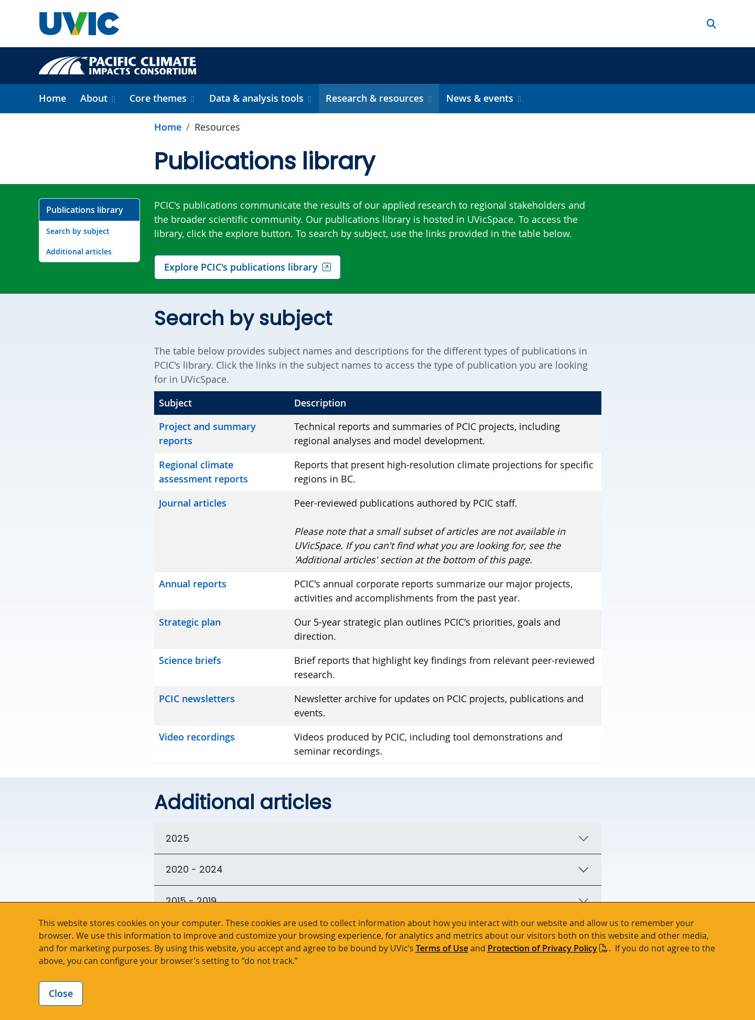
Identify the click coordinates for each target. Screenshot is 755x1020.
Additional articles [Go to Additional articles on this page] (79, 251)
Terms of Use (442, 948)
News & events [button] (479, 98)
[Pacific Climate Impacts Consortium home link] (117, 64)
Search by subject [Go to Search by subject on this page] (78, 231)
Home (52, 98)
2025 (177, 838)
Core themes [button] (158, 98)
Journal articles (192, 503)
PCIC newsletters (197, 698)
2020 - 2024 (194, 869)
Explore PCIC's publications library (241, 267)
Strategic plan (190, 622)
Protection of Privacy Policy (542, 948)
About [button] (93, 98)
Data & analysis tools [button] (256, 98)
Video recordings (197, 737)
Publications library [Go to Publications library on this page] (84, 210)
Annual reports (192, 583)
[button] (711, 24)
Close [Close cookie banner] (61, 993)
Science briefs (190, 660)
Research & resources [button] (375, 98)
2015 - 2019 (191, 900)
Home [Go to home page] (167, 127)
